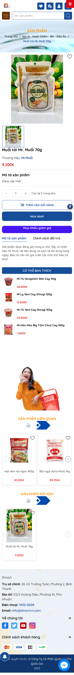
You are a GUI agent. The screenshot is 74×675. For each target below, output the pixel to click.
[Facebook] (5, 625)
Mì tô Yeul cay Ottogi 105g (34, 310)
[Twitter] (14, 625)
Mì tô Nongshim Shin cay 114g (36, 279)
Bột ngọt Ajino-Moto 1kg (54, 471)
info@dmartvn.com (26, 610)
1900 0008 (26, 605)
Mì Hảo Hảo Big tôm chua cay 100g (41, 325)
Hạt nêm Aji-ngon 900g (19, 471)
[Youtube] (23, 625)
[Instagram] (32, 625)
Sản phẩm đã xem (37, 494)
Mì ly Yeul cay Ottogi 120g (34, 294)
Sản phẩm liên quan (37, 419)
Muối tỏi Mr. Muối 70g (19, 546)
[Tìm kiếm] (68, 16)
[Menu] (6, 16)
